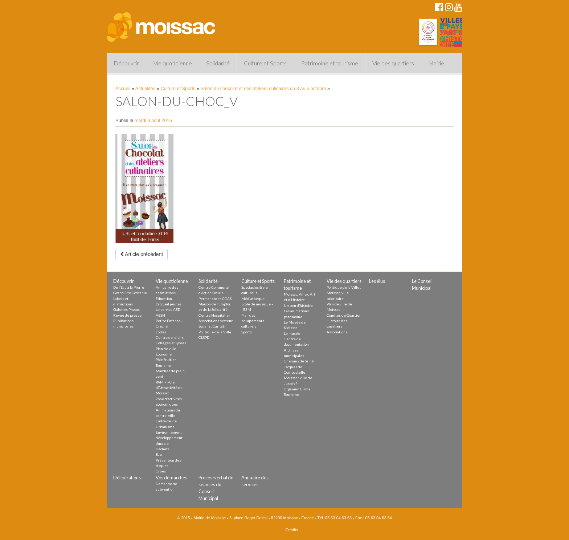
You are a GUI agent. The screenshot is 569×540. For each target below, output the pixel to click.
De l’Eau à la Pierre (128, 287)
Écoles (161, 332)
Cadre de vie (166, 421)
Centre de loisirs (170, 337)
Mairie (436, 63)
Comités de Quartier (344, 315)
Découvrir (126, 63)
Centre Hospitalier (214, 315)
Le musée (292, 333)
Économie (164, 354)
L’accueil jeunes (168, 304)
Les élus (377, 281)
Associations (337, 332)
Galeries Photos (126, 309)
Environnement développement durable (169, 438)
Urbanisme (165, 427)
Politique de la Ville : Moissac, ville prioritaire (344, 293)
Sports (246, 332)
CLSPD (203, 337)
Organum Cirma (297, 389)
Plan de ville (166, 348)
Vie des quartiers (393, 63)
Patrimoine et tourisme (329, 63)
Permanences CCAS (215, 298)
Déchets (162, 449)
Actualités (145, 88)
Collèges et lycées (171, 343)
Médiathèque (253, 298)
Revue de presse (127, 315)
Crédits (292, 530)
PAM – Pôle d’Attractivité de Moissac (169, 387)
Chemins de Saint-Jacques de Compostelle (299, 366)
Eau (159, 454)
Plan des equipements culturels (252, 321)
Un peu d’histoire (298, 305)
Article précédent (141, 254)
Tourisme (163, 365)
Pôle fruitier (166, 359)
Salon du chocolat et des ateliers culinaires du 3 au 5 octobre (263, 88)
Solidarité (218, 63)
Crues (161, 471)
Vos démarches (171, 477)
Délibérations (127, 477)
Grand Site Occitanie (130, 293)
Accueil (122, 88)
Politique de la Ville (214, 332)
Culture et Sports (265, 63)
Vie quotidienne (172, 63)
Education (164, 298)
